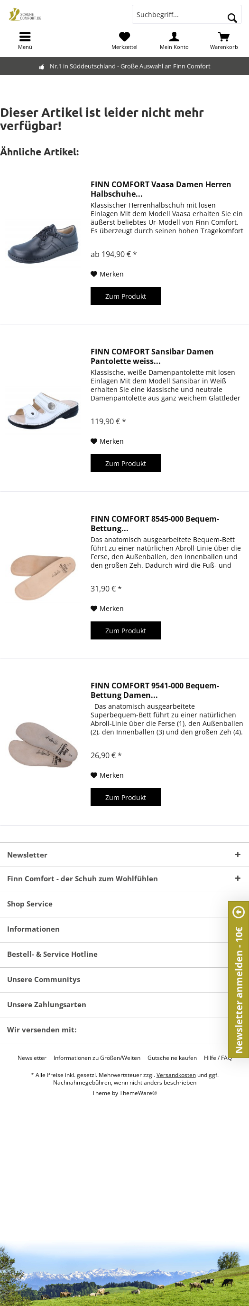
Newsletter (32, 1058)
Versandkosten (176, 1075)
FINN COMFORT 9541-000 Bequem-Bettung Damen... (155, 690)
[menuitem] (25, 40)
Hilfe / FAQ (218, 1058)
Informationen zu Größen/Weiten (97, 1058)
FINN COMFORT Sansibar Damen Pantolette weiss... (152, 356)
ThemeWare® (138, 1093)
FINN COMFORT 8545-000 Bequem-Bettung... (155, 523)
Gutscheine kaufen (172, 1058)
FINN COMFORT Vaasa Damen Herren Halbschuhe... (161, 189)
